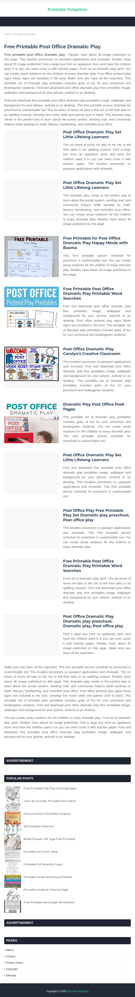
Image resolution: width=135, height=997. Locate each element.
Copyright (12, 969)
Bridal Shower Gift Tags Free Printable (49, 839)
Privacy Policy (14, 962)
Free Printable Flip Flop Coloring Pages (50, 788)
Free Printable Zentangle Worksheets (49, 902)
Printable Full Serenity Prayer (43, 864)
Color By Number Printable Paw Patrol (50, 801)
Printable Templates (67, 9)
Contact (10, 956)
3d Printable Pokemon (39, 826)
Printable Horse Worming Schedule (48, 877)
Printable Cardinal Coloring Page (46, 889)
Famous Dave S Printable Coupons (47, 813)
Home (7, 34)
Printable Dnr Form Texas (41, 851)
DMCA (10, 950)
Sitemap (11, 975)
